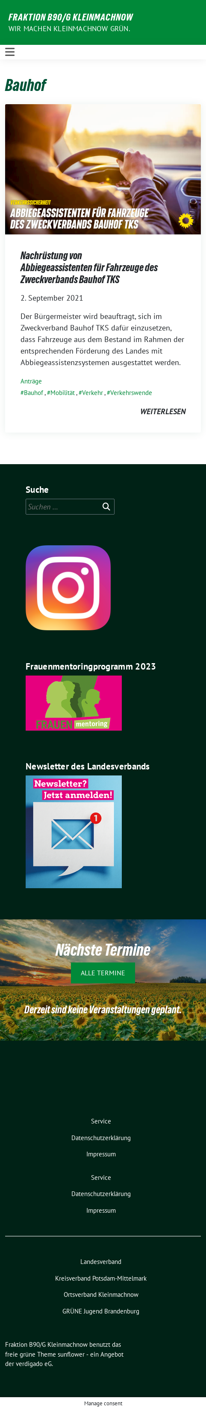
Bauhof (33, 393)
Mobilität (62, 393)
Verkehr (92, 393)
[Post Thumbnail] (103, 168)
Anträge (31, 381)
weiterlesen (162, 411)
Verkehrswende (131, 393)
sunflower (71, 1354)
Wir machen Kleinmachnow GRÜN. (69, 28)
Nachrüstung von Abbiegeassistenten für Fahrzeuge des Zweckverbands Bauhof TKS (89, 267)
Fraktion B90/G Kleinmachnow (71, 17)
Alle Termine (103, 972)
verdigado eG (34, 1364)
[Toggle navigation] (10, 52)
